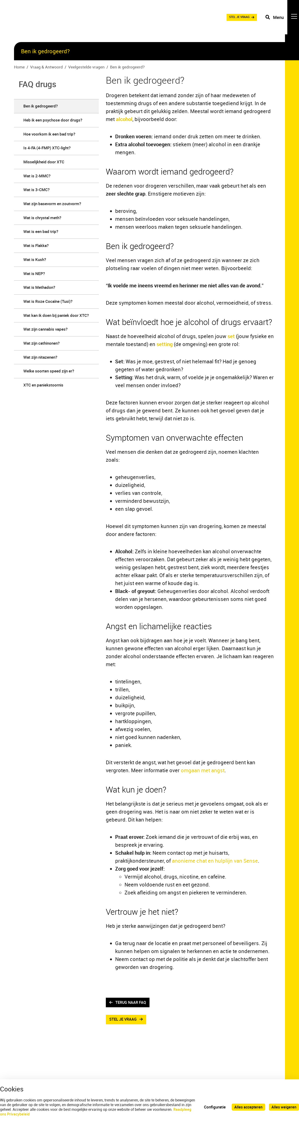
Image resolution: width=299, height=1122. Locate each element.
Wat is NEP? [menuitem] (34, 273)
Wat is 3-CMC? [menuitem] (36, 189)
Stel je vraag (124, 1020)
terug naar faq (132, 1002)
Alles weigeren (283, 1107)
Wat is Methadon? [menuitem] (39, 287)
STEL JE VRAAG (229, 21)
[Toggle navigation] (281, 21)
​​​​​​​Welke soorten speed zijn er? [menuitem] (48, 371)
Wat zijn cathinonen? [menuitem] (41, 343)
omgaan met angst (202, 770)
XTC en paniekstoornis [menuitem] (43, 385)
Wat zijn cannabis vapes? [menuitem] (45, 329)
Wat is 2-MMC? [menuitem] (36, 176)
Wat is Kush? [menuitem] (34, 259)
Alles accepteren (247, 1107)
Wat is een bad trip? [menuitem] (40, 231)
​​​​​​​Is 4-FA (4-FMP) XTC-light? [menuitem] (47, 147)
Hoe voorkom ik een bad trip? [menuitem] (49, 134)
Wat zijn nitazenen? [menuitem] (40, 357)
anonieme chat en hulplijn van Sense (214, 860)
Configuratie (213, 1107)
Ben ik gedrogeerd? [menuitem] (40, 106)
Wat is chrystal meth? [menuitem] (42, 217)
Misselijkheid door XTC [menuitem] (43, 161)
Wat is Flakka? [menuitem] (36, 245)
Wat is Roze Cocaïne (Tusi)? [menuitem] (47, 301)
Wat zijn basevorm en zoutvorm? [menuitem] (52, 203)
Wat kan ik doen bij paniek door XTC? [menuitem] (56, 315)
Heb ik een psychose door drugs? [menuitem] (52, 120)
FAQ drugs (37, 84)
